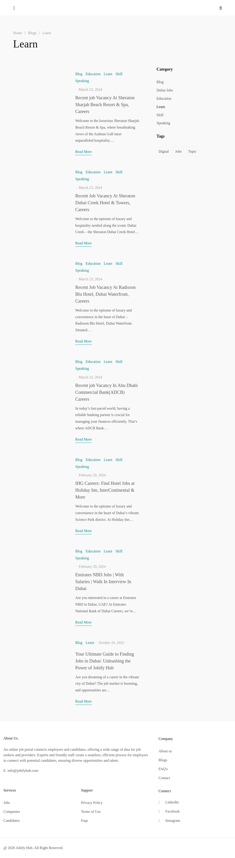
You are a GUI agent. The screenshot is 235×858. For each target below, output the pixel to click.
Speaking (82, 81)
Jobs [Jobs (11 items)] (178, 151)
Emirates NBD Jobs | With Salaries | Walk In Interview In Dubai (103, 581)
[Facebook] (169, 811)
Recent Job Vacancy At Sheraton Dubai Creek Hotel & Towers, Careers (105, 202)
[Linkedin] (169, 802)
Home (17, 33)
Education (93, 74)
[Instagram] (169, 820)
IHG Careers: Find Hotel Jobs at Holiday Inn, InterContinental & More (104, 490)
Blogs (32, 33)
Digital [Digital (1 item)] (164, 151)
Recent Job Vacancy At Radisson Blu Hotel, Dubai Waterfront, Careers (105, 294)
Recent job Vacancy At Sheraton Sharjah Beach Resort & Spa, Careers (104, 104)
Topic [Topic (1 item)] (192, 151)
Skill (118, 74)
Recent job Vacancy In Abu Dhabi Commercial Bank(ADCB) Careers (106, 392)
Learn (108, 74)
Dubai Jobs (165, 90)
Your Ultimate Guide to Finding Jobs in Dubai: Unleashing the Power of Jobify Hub (104, 660)
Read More (83, 152)
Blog (78, 74)
